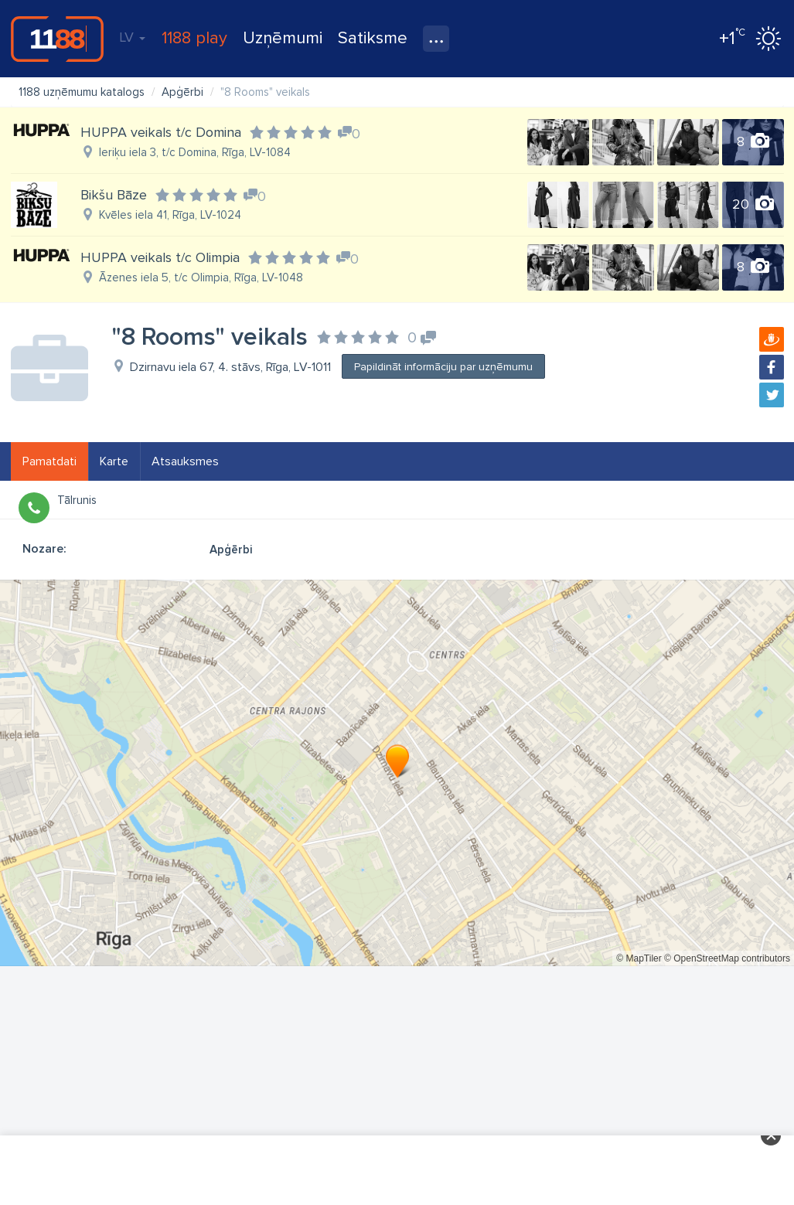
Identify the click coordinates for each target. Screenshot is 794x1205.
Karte (114, 461)
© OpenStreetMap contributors (727, 958)
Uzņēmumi (282, 38)
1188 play (194, 38)
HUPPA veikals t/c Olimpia (160, 257)
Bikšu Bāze (113, 194)
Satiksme (372, 38)
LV (132, 37)
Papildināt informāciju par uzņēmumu (443, 366)
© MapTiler (638, 958)
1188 (57, 38)
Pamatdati (49, 461)
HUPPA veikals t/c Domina (160, 132)
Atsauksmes (185, 461)
